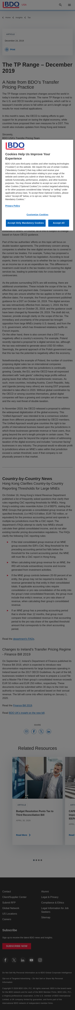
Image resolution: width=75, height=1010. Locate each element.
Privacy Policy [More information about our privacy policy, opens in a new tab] (12, 206)
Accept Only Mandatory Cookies (26, 223)
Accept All (58, 223)
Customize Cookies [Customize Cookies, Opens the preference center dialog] (37, 214)
